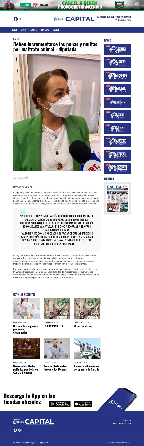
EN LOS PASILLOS (53, 326)
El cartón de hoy (83, 326)
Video (23, 29)
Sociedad (45, 29)
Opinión (47, 322)
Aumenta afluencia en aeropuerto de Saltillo (86, 368)
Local (14, 29)
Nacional (33, 29)
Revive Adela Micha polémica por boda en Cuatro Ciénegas (25, 369)
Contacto (127, 420)
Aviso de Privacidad (122, 423)
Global (56, 29)
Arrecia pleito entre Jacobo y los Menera (55, 368)
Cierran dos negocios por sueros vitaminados (25, 329)
